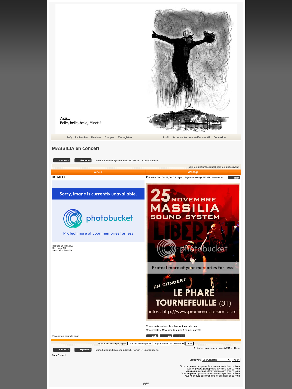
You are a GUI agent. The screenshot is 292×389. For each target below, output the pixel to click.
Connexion (220, 137)
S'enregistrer (125, 137)
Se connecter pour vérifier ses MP (191, 137)
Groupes (109, 137)
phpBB (146, 383)
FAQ (69, 137)
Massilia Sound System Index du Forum (118, 160)
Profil (166, 137)
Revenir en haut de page (65, 336)
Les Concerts (151, 160)
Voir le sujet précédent (201, 167)
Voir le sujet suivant (227, 167)
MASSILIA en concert (76, 148)
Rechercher (81, 137)
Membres (96, 137)
